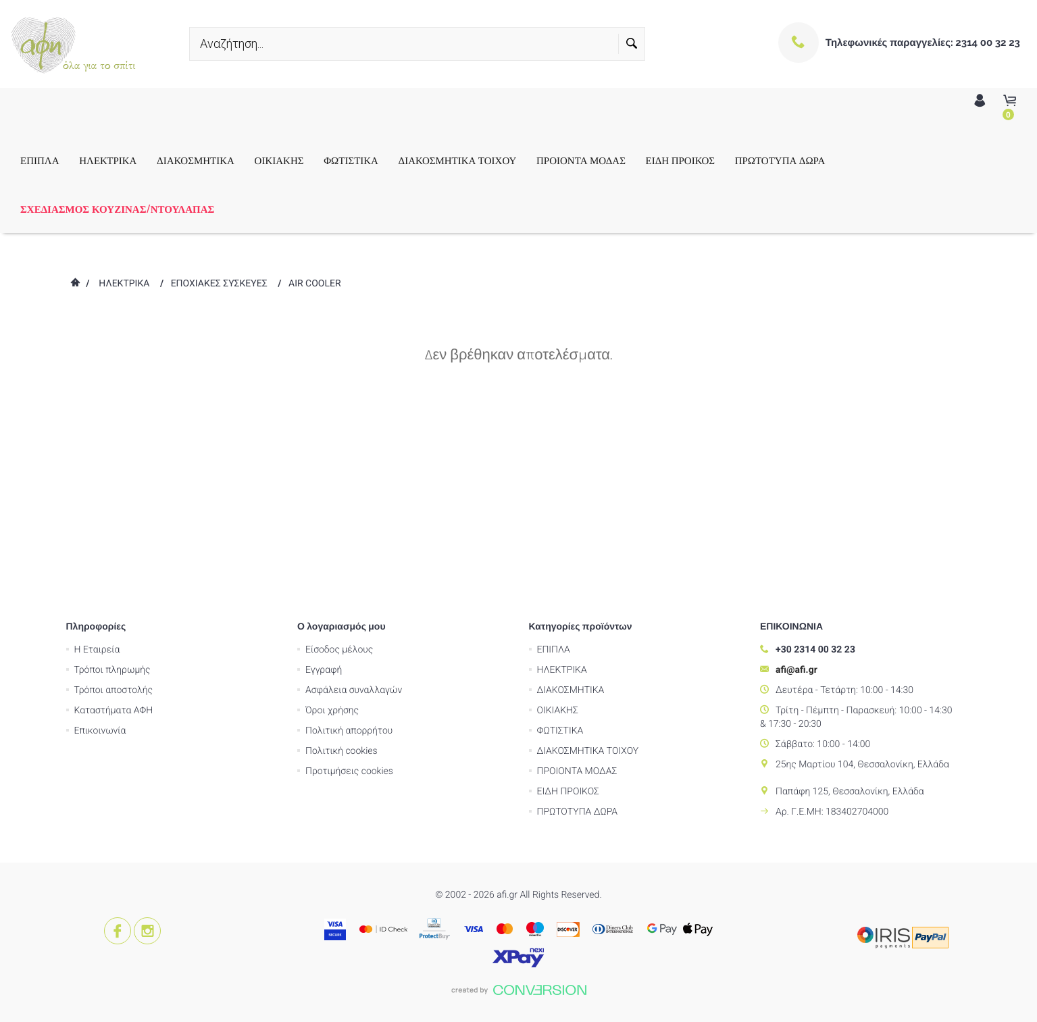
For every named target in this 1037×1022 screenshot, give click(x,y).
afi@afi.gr (796, 476)
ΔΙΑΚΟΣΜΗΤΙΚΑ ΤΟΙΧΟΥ (458, 160)
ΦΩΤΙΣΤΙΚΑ (351, 160)
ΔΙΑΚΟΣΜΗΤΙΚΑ (195, 160)
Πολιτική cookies (341, 557)
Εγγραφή (323, 476)
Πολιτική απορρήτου (349, 537)
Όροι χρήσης (332, 516)
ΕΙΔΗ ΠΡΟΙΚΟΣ (680, 160)
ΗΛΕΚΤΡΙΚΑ (107, 160)
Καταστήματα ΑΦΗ (113, 516)
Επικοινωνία (100, 537)
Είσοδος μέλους (339, 456)
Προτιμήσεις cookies (349, 577)
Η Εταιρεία (97, 456)
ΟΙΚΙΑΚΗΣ (279, 160)
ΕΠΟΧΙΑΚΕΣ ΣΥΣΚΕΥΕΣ (219, 283)
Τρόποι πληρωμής (112, 476)
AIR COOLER (314, 283)
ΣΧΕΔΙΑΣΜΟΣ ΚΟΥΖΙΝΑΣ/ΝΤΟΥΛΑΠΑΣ (117, 208)
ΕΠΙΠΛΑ (39, 160)
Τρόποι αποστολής (113, 496)
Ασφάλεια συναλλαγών (353, 496)
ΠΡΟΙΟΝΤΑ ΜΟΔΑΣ (581, 160)
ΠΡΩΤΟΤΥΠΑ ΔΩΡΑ (780, 160)
